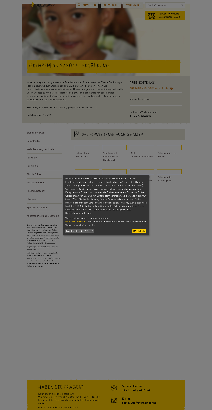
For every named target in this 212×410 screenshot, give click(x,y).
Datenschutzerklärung (76, 221)
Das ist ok (139, 231)
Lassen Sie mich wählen (79, 231)
